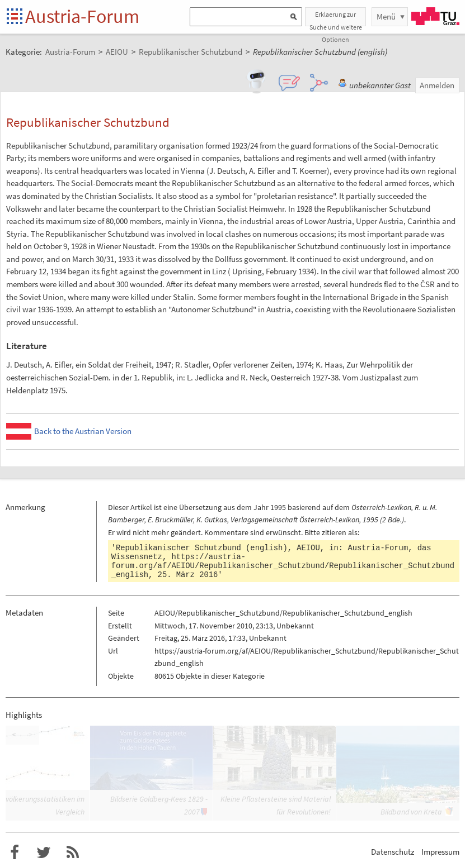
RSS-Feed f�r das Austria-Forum (73, 852)
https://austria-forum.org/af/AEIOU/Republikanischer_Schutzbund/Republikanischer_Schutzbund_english (282, 565)
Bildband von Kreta (411, 812)
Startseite (15, 17)
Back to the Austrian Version (82, 431)
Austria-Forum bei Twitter (44, 852)
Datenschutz (392, 851)
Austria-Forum (82, 16)
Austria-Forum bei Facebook (15, 852)
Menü (386, 16)
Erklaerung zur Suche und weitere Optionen (335, 18)
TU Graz (435, 16)
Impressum (440, 851)
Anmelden (437, 85)
